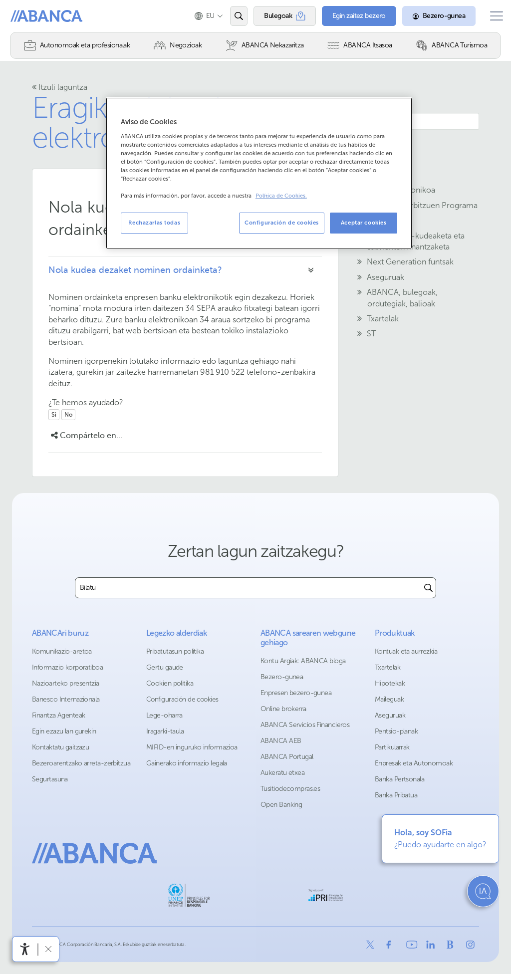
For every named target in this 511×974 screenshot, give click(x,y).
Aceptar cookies (364, 222)
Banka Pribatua (396, 795)
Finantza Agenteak (58, 715)
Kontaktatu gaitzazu (60, 747)
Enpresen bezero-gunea (295, 693)
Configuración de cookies (182, 699)
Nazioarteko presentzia (65, 683)
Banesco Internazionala (66, 699)
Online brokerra (283, 709)
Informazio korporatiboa (67, 667)
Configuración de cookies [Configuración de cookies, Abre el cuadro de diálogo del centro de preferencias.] (282, 222)
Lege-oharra (164, 715)
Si (53, 414)
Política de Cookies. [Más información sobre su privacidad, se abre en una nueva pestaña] (281, 196)
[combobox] (248, 588)
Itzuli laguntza (59, 87)
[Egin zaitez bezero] (351, 16)
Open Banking (281, 804)
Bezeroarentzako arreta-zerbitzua (81, 763)
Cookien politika (169, 683)
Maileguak (389, 699)
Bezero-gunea (281, 677)
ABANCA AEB (280, 740)
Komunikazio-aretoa (62, 651)
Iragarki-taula (165, 731)
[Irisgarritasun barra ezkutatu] (48, 949)
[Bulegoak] (277, 16)
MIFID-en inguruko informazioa (192, 747)
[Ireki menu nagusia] (492, 16)
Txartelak (387, 667)
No (68, 414)
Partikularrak (392, 747)
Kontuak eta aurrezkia (406, 651)
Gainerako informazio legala (186, 763)
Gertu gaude (164, 667)
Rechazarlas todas (154, 222)
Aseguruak (390, 715)
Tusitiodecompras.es (290, 788)
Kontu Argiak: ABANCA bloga (302, 661)
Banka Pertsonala (399, 779)
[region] (259, 173)
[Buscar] (428, 587)
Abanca (25, 16)
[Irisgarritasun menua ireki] (24, 949)
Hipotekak (390, 683)
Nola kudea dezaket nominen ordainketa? (135, 270)
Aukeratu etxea (282, 772)
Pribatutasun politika (175, 651)
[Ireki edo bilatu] (231, 16)
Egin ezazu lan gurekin (64, 731)
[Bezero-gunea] (431, 16)
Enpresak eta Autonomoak (414, 763)
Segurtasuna (50, 779)
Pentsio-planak (396, 731)
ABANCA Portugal (286, 756)
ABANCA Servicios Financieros (304, 725)
